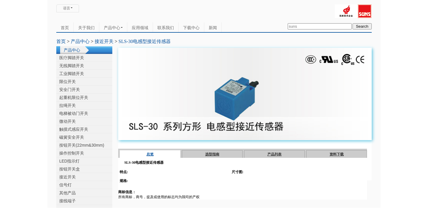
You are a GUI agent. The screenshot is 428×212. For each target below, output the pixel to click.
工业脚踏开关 (71, 73)
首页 (65, 27)
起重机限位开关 (73, 97)
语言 (66, 8)
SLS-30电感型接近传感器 (144, 41)
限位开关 (67, 81)
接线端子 (67, 200)
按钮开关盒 (69, 169)
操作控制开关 (71, 153)
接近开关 (104, 41)
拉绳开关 (67, 105)
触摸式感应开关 (73, 129)
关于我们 (86, 27)
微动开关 (67, 121)
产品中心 (113, 27)
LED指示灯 (69, 161)
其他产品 (67, 193)
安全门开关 (69, 89)
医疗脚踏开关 (71, 57)
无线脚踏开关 (71, 65)
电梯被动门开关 (73, 113)
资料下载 (337, 154)
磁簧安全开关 (71, 137)
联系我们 (165, 27)
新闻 (213, 27)
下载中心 (191, 27)
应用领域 (140, 27)
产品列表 (274, 154)
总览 (150, 154)
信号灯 (65, 185)
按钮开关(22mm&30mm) (81, 145)
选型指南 (212, 154)
